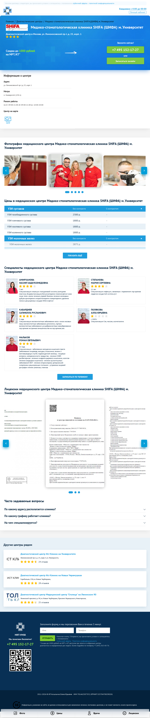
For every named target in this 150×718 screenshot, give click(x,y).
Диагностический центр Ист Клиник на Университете (48, 556)
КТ (48, 12)
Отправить (47, 640)
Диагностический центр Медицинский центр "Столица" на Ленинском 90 (58, 596)
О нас (31, 12)
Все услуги (91, 12)
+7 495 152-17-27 (131, 12)
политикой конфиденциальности (101, 3)
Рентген (78, 12)
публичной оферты (80, 3)
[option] (75, 173)
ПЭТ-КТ (57, 12)
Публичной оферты (64, 643)
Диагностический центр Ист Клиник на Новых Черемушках (51, 577)
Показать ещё (75, 257)
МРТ (40, 12)
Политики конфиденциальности (84, 643)
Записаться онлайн (125, 63)
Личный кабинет (137, 16)
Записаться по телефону (75, 379)
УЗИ (67, 12)
